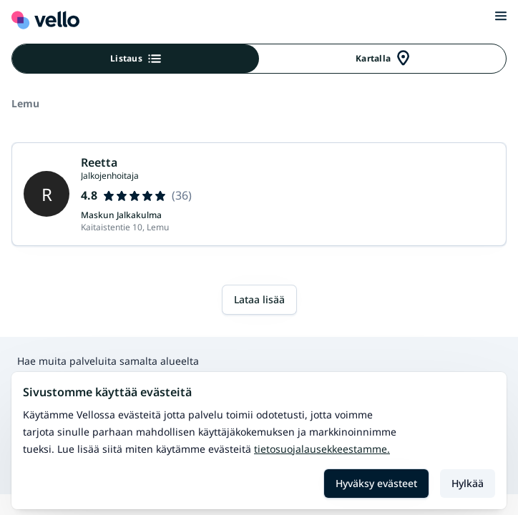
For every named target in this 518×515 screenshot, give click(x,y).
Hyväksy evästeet (376, 483)
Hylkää (467, 483)
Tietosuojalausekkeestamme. (322, 449)
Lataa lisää (259, 299)
